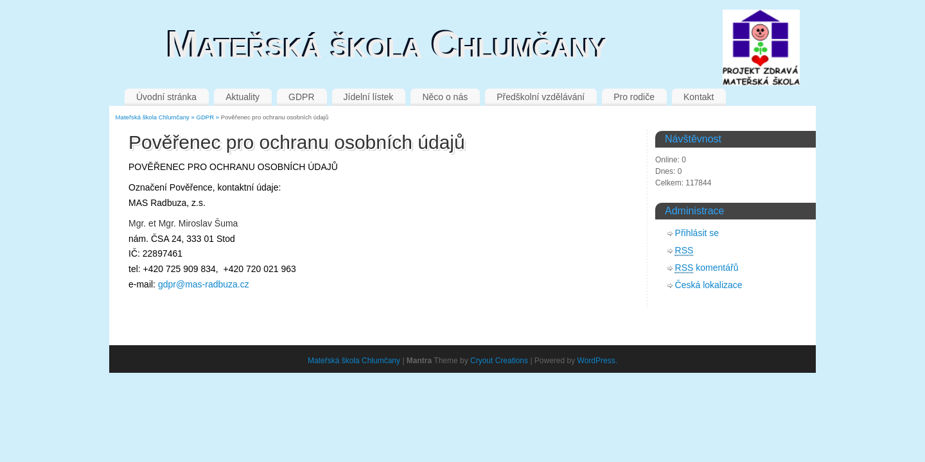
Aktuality (242, 97)
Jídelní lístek (369, 97)
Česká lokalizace (709, 285)
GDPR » (208, 117)
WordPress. (597, 360)
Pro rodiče (634, 97)
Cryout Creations (499, 360)
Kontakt (698, 97)
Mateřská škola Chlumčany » (156, 117)
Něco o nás (445, 97)
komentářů (707, 267)
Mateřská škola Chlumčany (387, 44)
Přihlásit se (697, 233)
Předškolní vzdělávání (541, 97)
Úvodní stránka (166, 97)
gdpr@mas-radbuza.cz (203, 284)
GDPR (301, 97)
